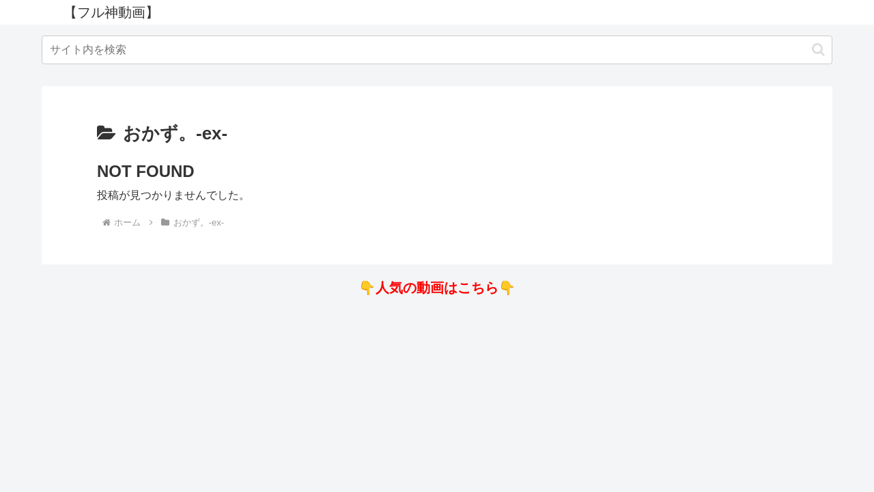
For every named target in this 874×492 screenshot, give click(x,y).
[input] (437, 50)
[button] (818, 49)
